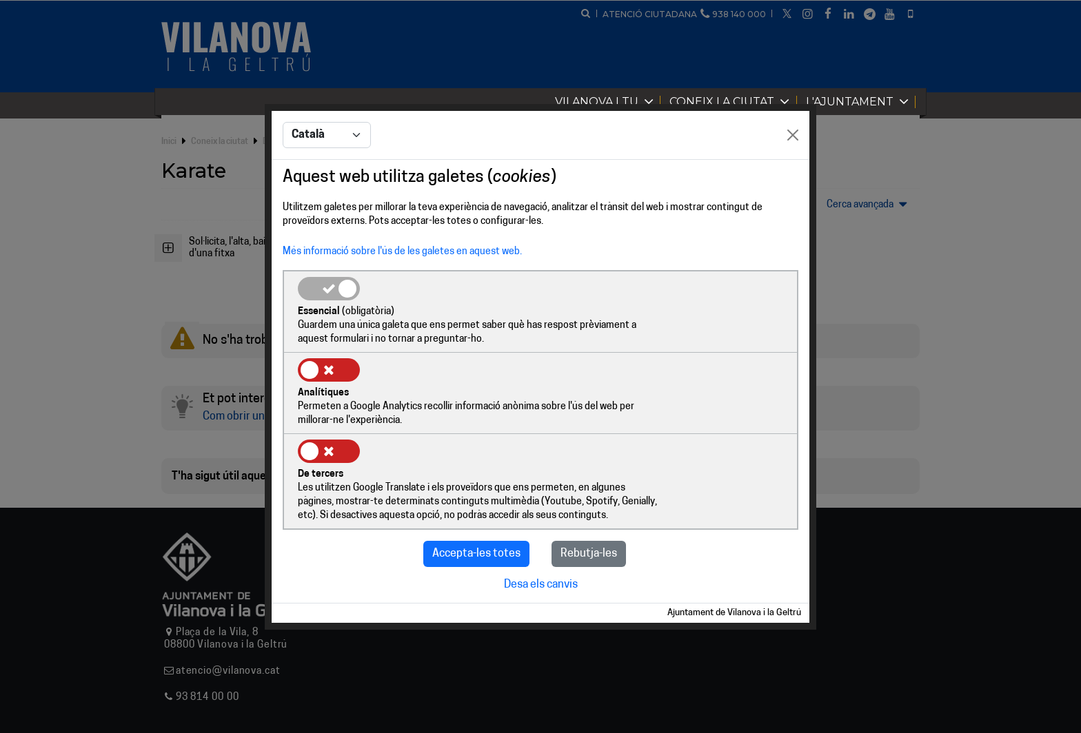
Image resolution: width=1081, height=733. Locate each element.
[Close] (793, 177)
